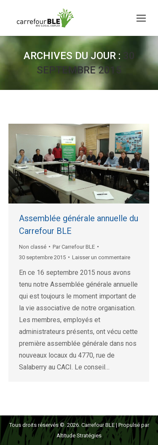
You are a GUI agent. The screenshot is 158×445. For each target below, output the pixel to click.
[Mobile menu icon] (141, 18)
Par (74, 247)
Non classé (32, 247)
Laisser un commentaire (101, 257)
